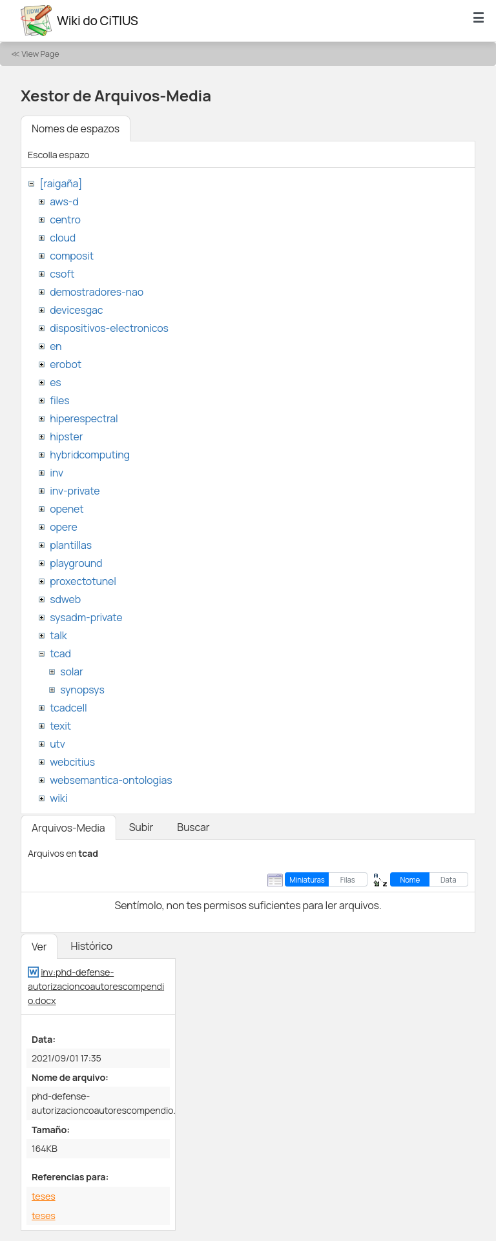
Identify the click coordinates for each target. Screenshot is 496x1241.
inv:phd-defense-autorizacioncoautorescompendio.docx (96, 986)
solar (71, 671)
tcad (60, 653)
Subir (141, 827)
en (55, 346)
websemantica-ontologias (111, 780)
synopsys (82, 689)
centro (65, 219)
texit (60, 726)
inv (56, 473)
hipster (66, 436)
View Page (40, 53)
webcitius (72, 762)
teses (44, 1196)
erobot (65, 364)
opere (63, 527)
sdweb (65, 599)
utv (57, 744)
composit (72, 256)
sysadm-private (86, 617)
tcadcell (68, 708)
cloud (63, 238)
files (59, 400)
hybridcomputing (90, 454)
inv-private (74, 491)
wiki (58, 798)
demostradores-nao (96, 292)
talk (58, 635)
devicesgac (76, 310)
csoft (62, 274)
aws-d (64, 201)
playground (76, 563)
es (55, 382)
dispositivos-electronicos (109, 328)
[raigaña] (60, 183)
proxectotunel (83, 581)
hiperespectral (84, 418)
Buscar (193, 827)
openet (66, 509)
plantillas (71, 545)
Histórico (91, 946)
